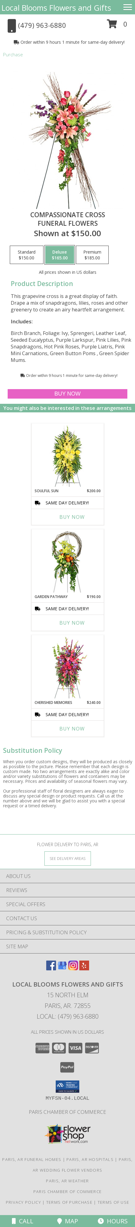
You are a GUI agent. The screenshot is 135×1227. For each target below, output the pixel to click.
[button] (117, 26)
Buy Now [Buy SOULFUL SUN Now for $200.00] (72, 517)
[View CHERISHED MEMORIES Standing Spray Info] (67, 667)
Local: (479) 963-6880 (68, 1016)
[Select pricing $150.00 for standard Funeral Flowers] (26, 255)
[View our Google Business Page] (62, 968)
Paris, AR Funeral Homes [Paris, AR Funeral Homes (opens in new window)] (31, 1159)
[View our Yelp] (84, 968)
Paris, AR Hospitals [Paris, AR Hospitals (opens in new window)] (90, 1159)
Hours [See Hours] (113, 1221)
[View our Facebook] (51, 968)
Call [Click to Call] (22, 1221)
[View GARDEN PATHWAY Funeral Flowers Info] (67, 562)
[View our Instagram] (73, 968)
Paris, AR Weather (67, 1181)
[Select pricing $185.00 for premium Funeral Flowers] (92, 255)
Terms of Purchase (69, 1202)
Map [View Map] (67, 1221)
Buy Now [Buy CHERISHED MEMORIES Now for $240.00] (72, 728)
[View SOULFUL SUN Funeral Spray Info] (67, 456)
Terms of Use (113, 1202)
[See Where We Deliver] (67, 858)
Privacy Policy (23, 1202)
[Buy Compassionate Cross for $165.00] (68, 394)
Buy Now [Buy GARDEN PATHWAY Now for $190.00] (72, 622)
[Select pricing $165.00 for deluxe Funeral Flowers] (59, 255)
